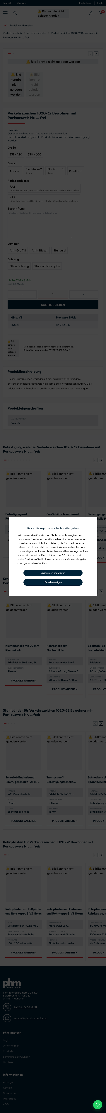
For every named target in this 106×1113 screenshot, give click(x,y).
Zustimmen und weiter (53, 572)
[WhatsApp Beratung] (97, 1104)
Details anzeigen (53, 582)
